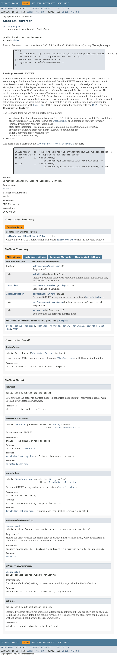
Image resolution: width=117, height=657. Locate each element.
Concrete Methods (60, 257)
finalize (30, 326)
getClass (42, 326)
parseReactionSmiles (45, 285)
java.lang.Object (11, 26)
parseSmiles (40, 294)
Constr (30, 12)
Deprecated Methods (87, 257)
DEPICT (96, 105)
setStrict (38, 310)
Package (16, 3)
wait (101, 326)
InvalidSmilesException (66, 427)
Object (17, 40)
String (62, 285)
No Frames (46, 8)
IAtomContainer (15, 294)
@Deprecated (13, 526)
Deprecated (49, 3)
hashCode (55, 326)
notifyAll (78, 326)
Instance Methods (35, 257)
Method (40, 12)
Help (66, 3)
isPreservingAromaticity (47, 266)
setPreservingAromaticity (48, 302)
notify (66, 326)
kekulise (38, 274)
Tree (39, 3)
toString (92, 326)
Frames (35, 8)
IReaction (12, 285)
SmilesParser (13, 236)
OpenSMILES (60, 121)
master (7, 188)
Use (33, 3)
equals (18, 326)
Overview (5, 3)
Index (60, 3)
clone (9, 326)
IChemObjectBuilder (34, 236)
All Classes (63, 8)
